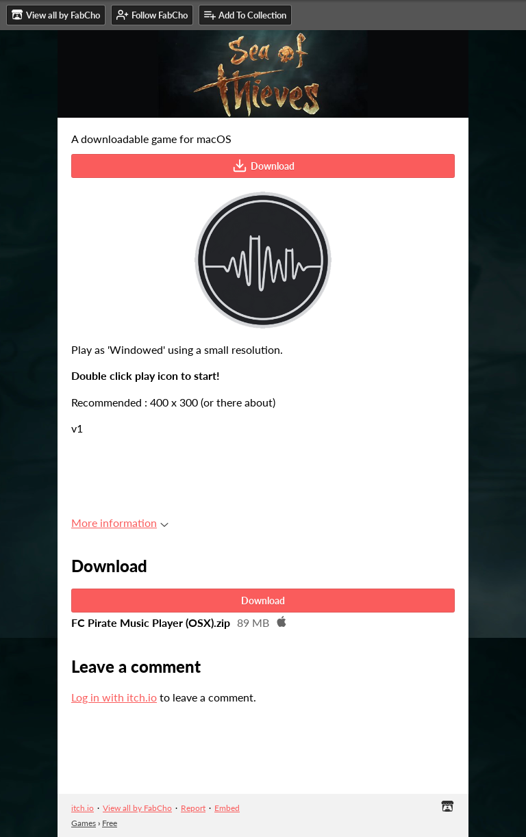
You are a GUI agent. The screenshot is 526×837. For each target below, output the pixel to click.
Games (83, 823)
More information (119, 522)
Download (263, 165)
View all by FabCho (137, 808)
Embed (227, 808)
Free (109, 823)
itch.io (82, 808)
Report (193, 808)
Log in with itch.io (114, 697)
